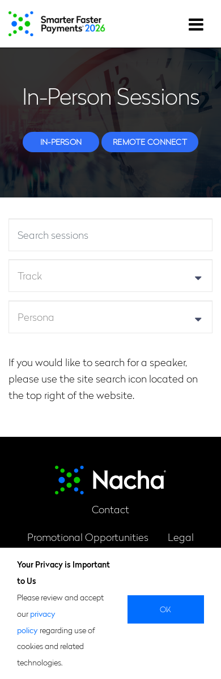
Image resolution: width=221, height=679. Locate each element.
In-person (61, 141)
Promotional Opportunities (87, 536)
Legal (181, 536)
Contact (110, 508)
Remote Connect (150, 141)
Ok (166, 609)
